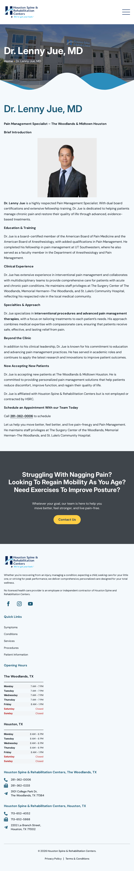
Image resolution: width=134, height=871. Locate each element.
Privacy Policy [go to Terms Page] (53, 858)
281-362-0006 (21, 416)
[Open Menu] (126, 12)
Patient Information (16, 654)
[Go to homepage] (21, 562)
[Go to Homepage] (21, 12)
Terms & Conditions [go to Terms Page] (77, 858)
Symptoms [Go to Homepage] (11, 627)
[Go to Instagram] (19, 603)
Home (8, 61)
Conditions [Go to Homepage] (11, 634)
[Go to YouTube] (30, 603)
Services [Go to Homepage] (9, 641)
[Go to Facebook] (8, 603)
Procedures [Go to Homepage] (11, 648)
